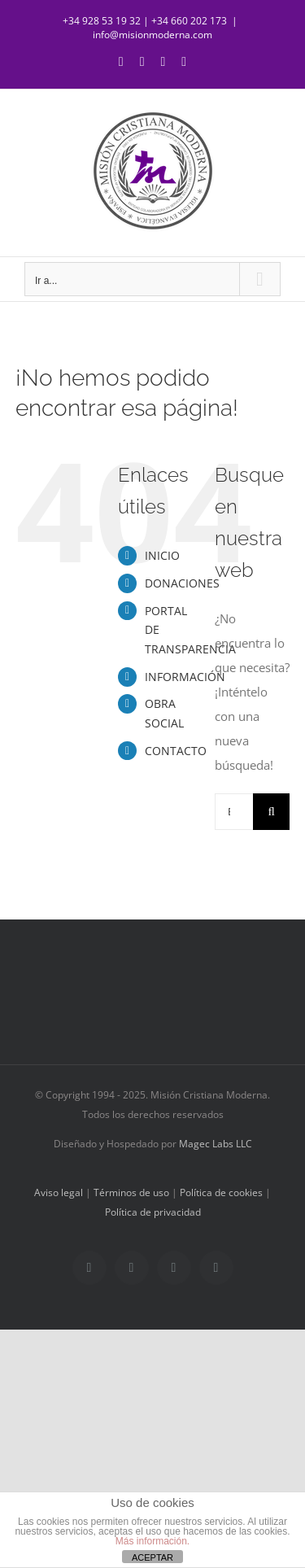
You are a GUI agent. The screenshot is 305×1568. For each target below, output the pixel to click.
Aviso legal (58, 1192)
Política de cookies (221, 1192)
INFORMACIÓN (185, 676)
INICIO (162, 555)
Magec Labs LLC (215, 1144)
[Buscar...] (234, 811)
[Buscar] (271, 811)
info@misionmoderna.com (152, 34)
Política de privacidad (153, 1212)
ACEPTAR (152, 1557)
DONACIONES (182, 583)
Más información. (152, 1541)
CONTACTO (176, 750)
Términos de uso (131, 1192)
